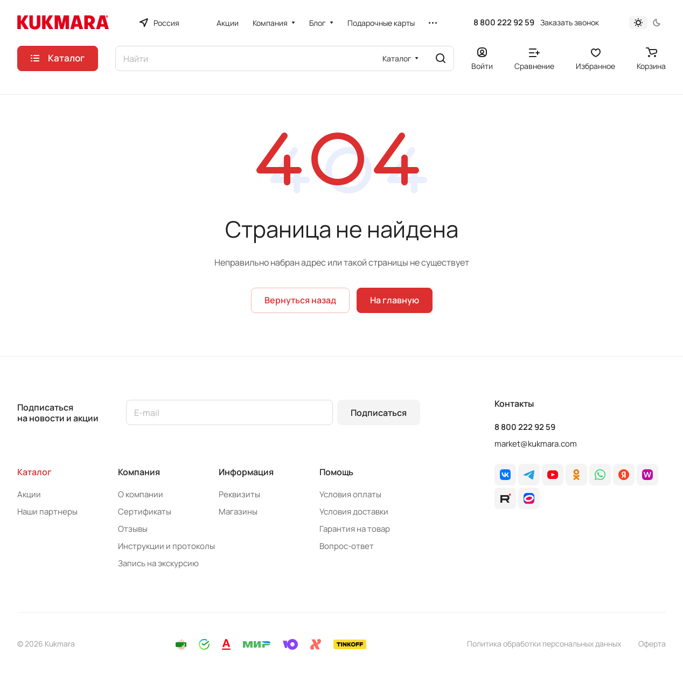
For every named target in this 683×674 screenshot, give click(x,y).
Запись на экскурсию (158, 563)
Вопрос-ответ (346, 546)
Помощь (336, 472)
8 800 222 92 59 (503, 22)
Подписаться (379, 413)
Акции (29, 494)
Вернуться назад (300, 300)
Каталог (34, 472)
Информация (246, 472)
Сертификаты (144, 511)
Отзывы (133, 528)
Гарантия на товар (354, 528)
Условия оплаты (350, 494)
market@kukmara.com (535, 443)
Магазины (238, 511)
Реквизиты (239, 494)
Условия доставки (353, 511)
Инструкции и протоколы (166, 546)
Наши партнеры (47, 511)
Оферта (652, 643)
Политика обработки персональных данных (544, 643)
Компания (139, 472)
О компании (140, 494)
